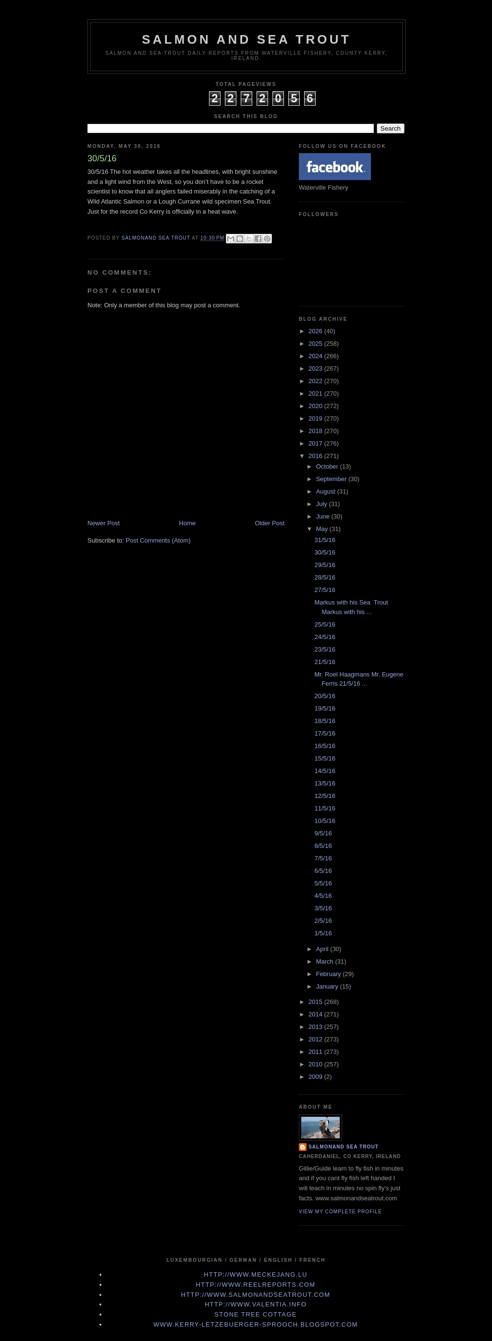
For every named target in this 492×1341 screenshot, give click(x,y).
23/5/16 (324, 649)
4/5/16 (323, 895)
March (325, 961)
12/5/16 (324, 795)
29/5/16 (324, 564)
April (323, 949)
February (329, 974)
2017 (316, 443)
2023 (316, 368)
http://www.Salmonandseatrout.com (256, 1294)
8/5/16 (323, 845)
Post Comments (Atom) (158, 540)
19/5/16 (324, 708)
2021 (316, 393)
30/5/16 (324, 552)
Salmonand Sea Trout (343, 1146)
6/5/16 (323, 870)
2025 (316, 343)
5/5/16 (323, 883)
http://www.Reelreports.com (256, 1284)
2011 (316, 1051)
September (332, 479)
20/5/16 (324, 696)
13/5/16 (324, 783)
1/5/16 (323, 933)
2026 (316, 331)
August (326, 491)
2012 (316, 1039)
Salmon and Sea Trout (246, 39)
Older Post (269, 523)
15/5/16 (324, 758)
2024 (316, 356)
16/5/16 (324, 745)
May (323, 528)
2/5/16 (323, 920)
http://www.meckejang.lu (256, 1274)
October (328, 466)
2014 (316, 1014)
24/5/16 (324, 636)
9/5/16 (323, 833)
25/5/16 (324, 624)
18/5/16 (324, 721)
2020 (316, 406)
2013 (316, 1026)
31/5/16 (324, 540)
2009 (316, 1076)
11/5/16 (324, 808)
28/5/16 (324, 577)
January (328, 986)
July (322, 503)
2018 (316, 431)
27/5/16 (324, 589)
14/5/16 (324, 770)
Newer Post (103, 523)
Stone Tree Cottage (255, 1314)
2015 (316, 1001)
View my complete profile (340, 1211)
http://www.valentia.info (256, 1304)
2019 (316, 418)
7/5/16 (323, 858)
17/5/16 (324, 733)
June (324, 516)
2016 (316, 455)
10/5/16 (324, 820)
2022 (316, 381)
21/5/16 (324, 661)
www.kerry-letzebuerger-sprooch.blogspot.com (255, 1324)
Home (187, 523)
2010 (316, 1064)
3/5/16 (323, 908)
